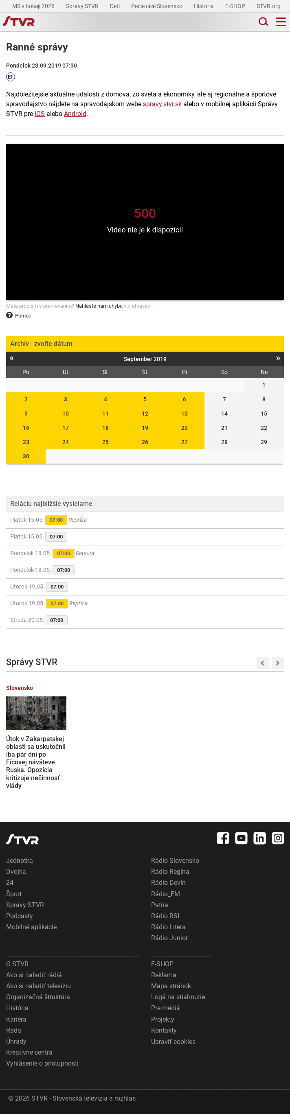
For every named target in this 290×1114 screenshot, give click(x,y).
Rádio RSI (165, 916)
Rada (13, 1030)
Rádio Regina (170, 871)
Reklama (163, 975)
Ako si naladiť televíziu (38, 986)
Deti (115, 6)
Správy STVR (83, 6)
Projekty (162, 1019)
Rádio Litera (168, 927)
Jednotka (19, 860)
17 (65, 428)
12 (145, 413)
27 (184, 442)
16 (26, 428)
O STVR (17, 964)
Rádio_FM (165, 894)
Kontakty (164, 1030)
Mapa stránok (171, 986)
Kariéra (16, 1019)
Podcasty (19, 916)
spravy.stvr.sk (162, 104)
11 (105, 413)
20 (184, 428)
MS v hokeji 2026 (34, 6)
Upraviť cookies (173, 1042)
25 (105, 442)
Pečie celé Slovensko (157, 6)
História (204, 6)
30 (26, 456)
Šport (14, 894)
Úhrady (16, 1041)
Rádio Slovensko (175, 860)
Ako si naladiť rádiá (34, 975)
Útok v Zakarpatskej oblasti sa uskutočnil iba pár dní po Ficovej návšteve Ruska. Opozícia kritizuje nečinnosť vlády (36, 762)
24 (65, 442)
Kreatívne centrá (29, 1052)
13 (184, 413)
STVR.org (269, 6)
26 (145, 442)
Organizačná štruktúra (38, 997)
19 (145, 428)
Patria (159, 905)
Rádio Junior (169, 938)
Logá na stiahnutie (178, 997)
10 (65, 413)
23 (26, 442)
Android (75, 114)
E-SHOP (235, 6)
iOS (40, 114)
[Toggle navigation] (281, 22)
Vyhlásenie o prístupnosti (42, 1063)
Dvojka (16, 871)
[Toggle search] (263, 22)
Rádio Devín (168, 882)
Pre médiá (165, 1008)
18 (105, 428)
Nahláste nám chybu (99, 306)
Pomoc (18, 316)
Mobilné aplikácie (31, 927)
